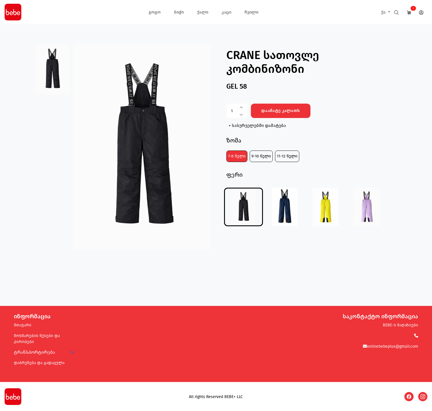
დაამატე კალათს (280, 110)
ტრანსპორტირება (34, 352)
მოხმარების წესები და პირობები (37, 338)
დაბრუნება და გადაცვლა (39, 362)
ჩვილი (251, 12)
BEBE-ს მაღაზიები (400, 325)
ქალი (202, 12)
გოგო (155, 12)
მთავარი (22, 325)
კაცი (226, 12)
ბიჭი (179, 12)
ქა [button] (384, 12)
